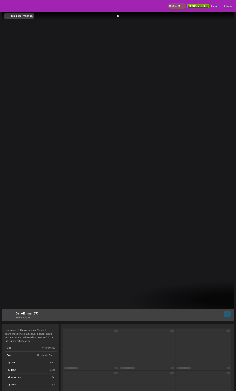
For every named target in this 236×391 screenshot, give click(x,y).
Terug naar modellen (19, 16)
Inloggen (228, 6)
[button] (216, 6)
